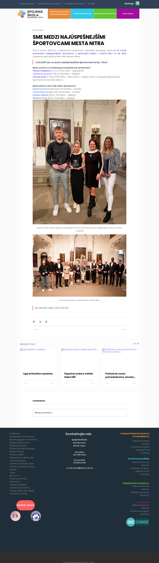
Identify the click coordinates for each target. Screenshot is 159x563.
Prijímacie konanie (141, 441)
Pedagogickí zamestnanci (22, 436)
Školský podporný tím (19, 442)
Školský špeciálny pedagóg (22, 448)
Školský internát (17, 451)
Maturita (146, 444)
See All (136, 343)
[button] (26, 3)
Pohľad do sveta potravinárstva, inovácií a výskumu (120, 375)
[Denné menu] (25, 505)
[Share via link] (46, 322)
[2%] (15, 516)
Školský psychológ (18, 445)
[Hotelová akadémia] (82, 14)
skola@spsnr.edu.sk (83, 468)
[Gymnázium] (128, 14)
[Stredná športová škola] (105, 14)
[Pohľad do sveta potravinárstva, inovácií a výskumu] (120, 358)
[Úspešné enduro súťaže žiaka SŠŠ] (79, 358)
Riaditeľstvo (15, 433)
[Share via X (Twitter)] (40, 322)
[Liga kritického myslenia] (38, 358)
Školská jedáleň (17, 454)
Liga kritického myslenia (38, 373)
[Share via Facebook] (34, 322)
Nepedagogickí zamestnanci (23, 439)
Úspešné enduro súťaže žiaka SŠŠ (78, 375)
